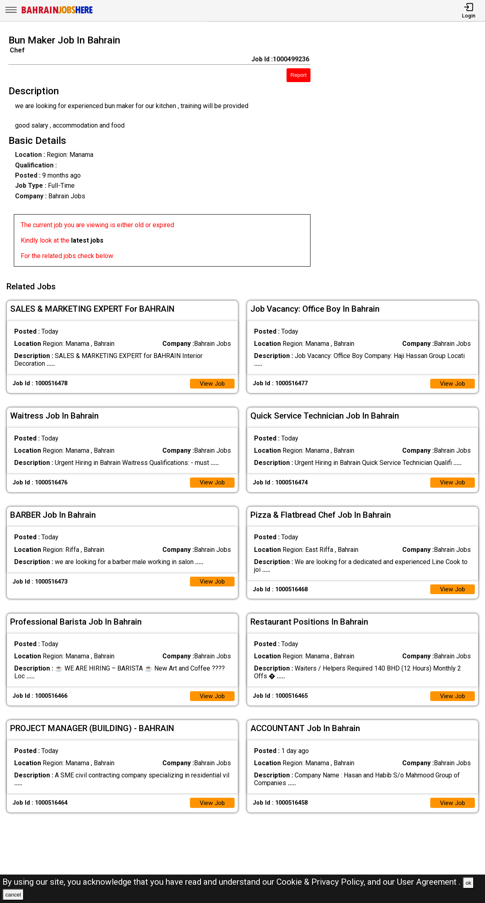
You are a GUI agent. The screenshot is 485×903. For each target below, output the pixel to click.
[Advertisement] (403, 153)
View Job (211, 381)
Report (299, 75)
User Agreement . (429, 882)
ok (468, 883)
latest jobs (87, 240)
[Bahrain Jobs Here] (57, 13)
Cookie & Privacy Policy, (321, 882)
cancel (13, 895)
